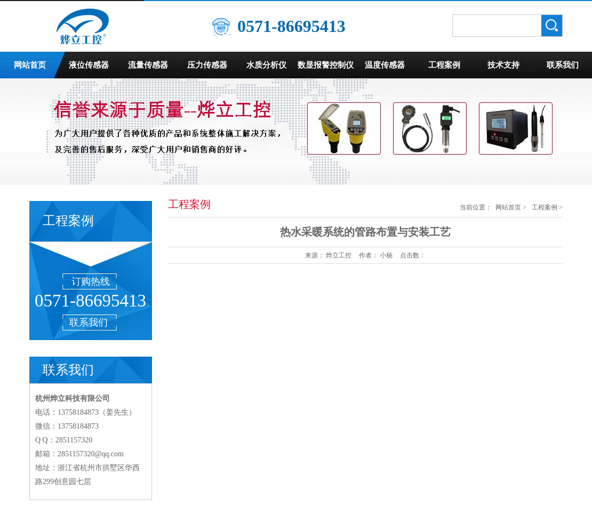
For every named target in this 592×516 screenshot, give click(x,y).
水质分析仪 (266, 65)
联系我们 (563, 65)
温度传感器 (385, 65)
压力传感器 (207, 65)
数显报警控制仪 (326, 65)
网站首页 (30, 65)
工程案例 (444, 65)
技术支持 (503, 65)
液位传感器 (89, 65)
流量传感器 (148, 65)
